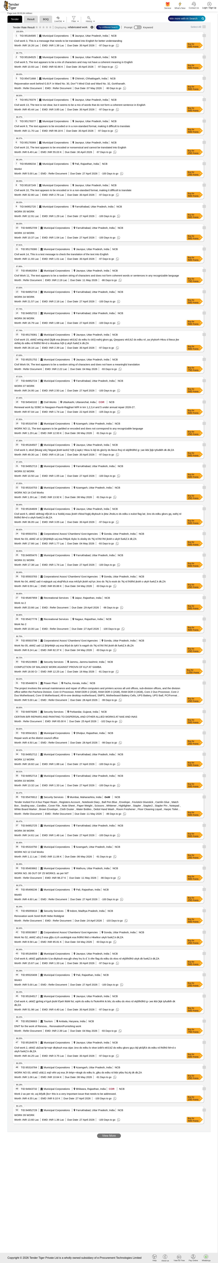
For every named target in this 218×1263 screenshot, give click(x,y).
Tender (15, 19)
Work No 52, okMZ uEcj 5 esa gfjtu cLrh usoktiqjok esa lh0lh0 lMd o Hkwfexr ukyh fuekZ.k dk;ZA (68, 937)
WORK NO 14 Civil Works (29, 492)
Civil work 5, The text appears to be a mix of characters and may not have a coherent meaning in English (73, 62)
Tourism (48, 1021)
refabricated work (77, 27)
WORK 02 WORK (24, 471)
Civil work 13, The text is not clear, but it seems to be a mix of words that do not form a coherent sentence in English (79, 104)
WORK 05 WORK (24, 211)
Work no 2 (20, 602)
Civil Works (50, 402)
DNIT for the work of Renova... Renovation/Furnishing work (47, 1026)
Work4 (18, 168)
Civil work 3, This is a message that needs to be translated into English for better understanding (68, 40)
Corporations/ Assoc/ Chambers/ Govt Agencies (71, 533)
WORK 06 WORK (24, 318)
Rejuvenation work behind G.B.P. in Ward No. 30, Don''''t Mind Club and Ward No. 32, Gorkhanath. (70, 83)
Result (31, 19)
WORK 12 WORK (24, 759)
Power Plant (51, 683)
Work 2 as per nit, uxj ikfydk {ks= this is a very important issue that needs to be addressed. (65, 1093)
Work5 (18, 894)
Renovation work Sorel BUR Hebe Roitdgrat (39, 916)
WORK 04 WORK (24, 296)
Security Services (54, 661)
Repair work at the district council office (36, 738)
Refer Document (32, 88)
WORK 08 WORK (24, 830)
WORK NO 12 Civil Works (29, 851)
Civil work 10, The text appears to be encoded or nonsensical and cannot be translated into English (70, 147)
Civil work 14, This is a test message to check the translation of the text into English (61, 254)
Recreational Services (56, 597)
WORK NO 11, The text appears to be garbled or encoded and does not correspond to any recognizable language (78, 428)
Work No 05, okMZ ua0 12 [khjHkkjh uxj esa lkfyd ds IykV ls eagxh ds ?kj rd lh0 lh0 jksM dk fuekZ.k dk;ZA (74, 645)
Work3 (18, 980)
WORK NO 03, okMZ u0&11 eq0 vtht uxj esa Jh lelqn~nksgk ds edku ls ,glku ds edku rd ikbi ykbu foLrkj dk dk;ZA (78, 1072)
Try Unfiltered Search (108, 27)
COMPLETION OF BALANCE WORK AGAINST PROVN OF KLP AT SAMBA (57, 666)
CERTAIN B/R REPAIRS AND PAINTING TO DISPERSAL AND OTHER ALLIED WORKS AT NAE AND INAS (75, 716)
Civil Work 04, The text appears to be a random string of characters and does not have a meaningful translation (77, 364)
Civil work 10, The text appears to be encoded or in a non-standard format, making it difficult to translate (72, 190)
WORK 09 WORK (24, 1115)
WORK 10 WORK (24, 232)
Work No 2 (20, 624)
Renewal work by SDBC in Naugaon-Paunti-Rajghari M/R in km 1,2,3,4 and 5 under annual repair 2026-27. (74, 407)
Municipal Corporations (56, 35)
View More (109, 1135)
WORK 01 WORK (24, 560)
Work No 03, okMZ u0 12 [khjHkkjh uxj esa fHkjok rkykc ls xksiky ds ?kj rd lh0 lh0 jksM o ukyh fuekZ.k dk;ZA (75, 538)
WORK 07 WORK (24, 385)
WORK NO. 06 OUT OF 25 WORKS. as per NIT (41, 873)
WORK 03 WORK (24, 780)
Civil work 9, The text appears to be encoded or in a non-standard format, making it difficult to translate (72, 126)
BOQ (46, 19)
